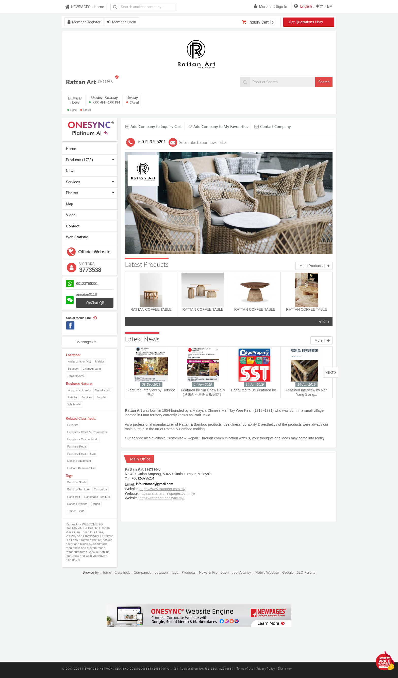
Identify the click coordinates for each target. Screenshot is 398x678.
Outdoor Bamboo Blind (81, 468)
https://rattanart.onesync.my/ (162, 498)
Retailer (72, 397)
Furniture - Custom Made (82, 439)
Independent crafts (79, 390)
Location (161, 572)
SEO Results (306, 572)
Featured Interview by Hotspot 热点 (151, 392)
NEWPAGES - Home (84, 7)
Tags (174, 572)
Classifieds (122, 572)
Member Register (84, 22)
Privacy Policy (265, 668)
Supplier (101, 397)
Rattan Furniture (77, 503)
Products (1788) (79, 160)
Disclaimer (285, 668)
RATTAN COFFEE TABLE (151, 309)
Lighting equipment (79, 460)
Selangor (73, 368)
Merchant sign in (270, 6)
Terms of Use (245, 668)
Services (73, 182)
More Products (315, 266)
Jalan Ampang (92, 368)
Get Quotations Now (309, 22)
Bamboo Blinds (76, 482)
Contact (72, 226)
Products (188, 572)
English (306, 6)
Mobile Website (267, 572)
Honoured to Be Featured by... (254, 390)
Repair (96, 503)
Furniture (72, 424)
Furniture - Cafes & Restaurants (87, 432)
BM (330, 6)
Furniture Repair (77, 446)
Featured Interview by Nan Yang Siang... (306, 392)
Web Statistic (77, 237)
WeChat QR (95, 303)
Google (287, 572)
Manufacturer (103, 390)
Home (71, 148)
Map (69, 204)
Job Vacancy (241, 572)
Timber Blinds (75, 510)
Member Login (121, 22)
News (70, 171)
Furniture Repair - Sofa (81, 453)
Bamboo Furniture (78, 489)
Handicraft (73, 496)
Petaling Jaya (76, 375)
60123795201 (87, 284)
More (322, 340)
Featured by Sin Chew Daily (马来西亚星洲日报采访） (203, 392)
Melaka (99, 361)
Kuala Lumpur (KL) (79, 361)
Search (323, 82)
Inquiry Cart (258, 22)
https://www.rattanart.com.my (163, 489)
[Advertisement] (199, 589)
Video (71, 215)
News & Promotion (214, 572)
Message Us (86, 342)
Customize (100, 489)
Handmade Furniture (97, 496)
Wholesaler (74, 404)
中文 (319, 6)
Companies (142, 572)
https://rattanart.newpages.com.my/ (167, 493)
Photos (72, 193)
